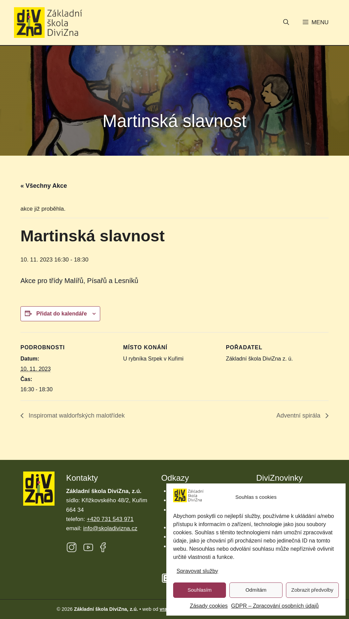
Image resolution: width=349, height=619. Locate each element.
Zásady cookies (209, 606)
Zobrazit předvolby (312, 590)
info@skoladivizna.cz (110, 528)
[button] (286, 23)
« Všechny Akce (43, 185)
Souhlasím (199, 590)
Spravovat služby (197, 571)
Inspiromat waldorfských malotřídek (76, 415)
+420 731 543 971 (110, 519)
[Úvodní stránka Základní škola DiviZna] (48, 23)
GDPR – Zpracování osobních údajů (275, 606)
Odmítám (256, 590)
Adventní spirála (299, 415)
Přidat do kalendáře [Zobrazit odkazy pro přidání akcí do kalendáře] (61, 313)
